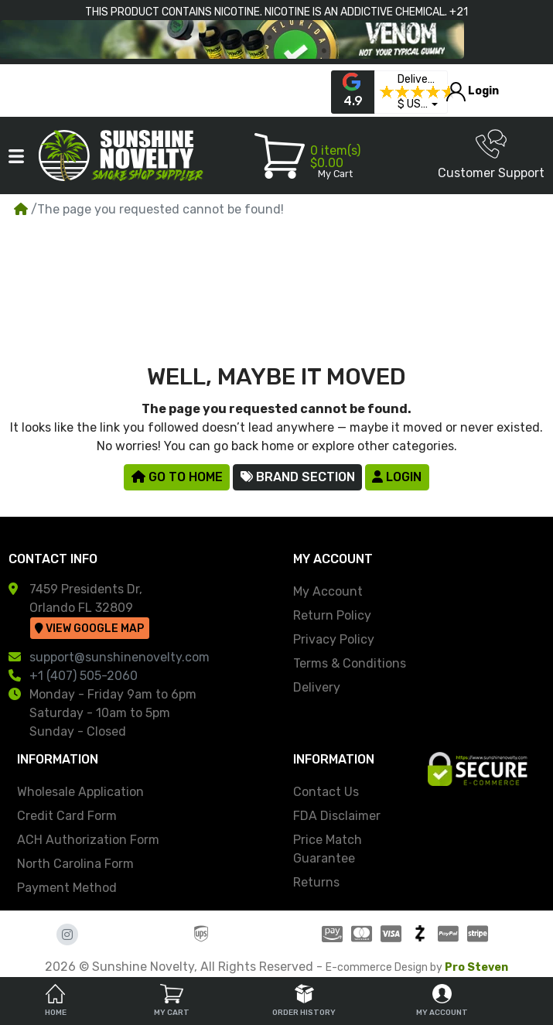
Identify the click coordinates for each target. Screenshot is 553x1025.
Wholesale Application (80, 791)
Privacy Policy (333, 639)
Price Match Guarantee (327, 849)
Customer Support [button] (491, 154)
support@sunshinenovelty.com (119, 657)
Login (397, 477)
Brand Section (298, 477)
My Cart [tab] (171, 1001)
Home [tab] (56, 1001)
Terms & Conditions (349, 663)
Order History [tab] (304, 1001)
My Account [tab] (442, 1001)
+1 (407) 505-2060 (83, 675)
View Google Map (89, 628)
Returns (316, 882)
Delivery (316, 687)
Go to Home (177, 477)
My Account (328, 591)
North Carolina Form (75, 863)
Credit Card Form (67, 815)
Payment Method (67, 887)
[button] (417, 104)
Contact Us (326, 791)
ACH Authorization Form (88, 839)
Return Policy (332, 615)
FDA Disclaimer (337, 815)
